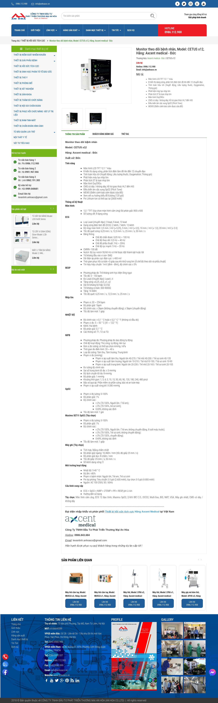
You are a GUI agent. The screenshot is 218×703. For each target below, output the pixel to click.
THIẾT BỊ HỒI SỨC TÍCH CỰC (26, 66)
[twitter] (184, 4)
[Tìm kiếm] (152, 15)
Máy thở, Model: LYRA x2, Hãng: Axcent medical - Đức (134, 596)
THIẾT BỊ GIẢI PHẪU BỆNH (25, 60)
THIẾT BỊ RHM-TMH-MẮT (25, 120)
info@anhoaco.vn (42, 4)
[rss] (72, 680)
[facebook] (177, 4)
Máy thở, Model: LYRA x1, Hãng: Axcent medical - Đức (163, 596)
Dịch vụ (130, 30)
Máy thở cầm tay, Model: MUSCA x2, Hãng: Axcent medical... (75, 596)
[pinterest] (67, 680)
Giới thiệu (35, 30)
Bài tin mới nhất (18, 270)
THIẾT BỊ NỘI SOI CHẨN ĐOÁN (27, 105)
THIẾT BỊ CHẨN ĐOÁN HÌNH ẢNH (28, 126)
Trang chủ (19, 30)
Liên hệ (139, 63)
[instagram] (190, 4)
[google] (197, 4)
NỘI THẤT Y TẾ (20, 137)
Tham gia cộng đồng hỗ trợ (195, 14)
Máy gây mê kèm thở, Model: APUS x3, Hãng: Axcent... (191, 596)
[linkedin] (77, 680)
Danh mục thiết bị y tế (34, 48)
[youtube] (203, 4)
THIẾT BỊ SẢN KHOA (23, 94)
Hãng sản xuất (70, 30)
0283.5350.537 (56, 655)
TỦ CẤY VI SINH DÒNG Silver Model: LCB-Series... (41, 234)
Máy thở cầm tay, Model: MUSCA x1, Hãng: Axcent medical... (104, 596)
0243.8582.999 (56, 641)
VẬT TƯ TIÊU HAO (21, 143)
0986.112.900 (21, 4)
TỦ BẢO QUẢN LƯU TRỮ (24, 131)
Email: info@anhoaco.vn (146, 69)
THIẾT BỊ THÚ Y (20, 77)
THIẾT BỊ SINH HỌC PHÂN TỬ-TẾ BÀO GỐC (33, 71)
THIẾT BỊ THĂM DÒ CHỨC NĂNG (28, 100)
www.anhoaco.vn (62, 675)
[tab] (75, 134)
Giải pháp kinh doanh (197, 17)
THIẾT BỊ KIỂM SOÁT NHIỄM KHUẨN (30, 54)
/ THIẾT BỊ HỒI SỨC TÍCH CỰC (32, 41)
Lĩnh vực (50, 30)
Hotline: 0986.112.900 (145, 66)
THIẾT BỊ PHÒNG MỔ (23, 83)
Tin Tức (115, 30)
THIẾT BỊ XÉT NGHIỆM (24, 89)
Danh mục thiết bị (95, 30)
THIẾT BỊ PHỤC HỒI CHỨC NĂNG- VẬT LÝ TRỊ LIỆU (33, 113)
